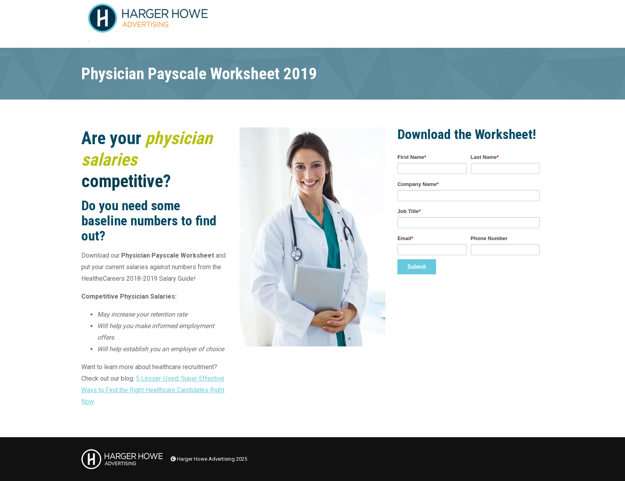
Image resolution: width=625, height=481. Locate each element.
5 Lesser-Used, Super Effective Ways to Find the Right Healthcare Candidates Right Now (152, 390)
